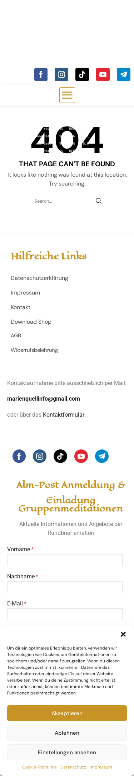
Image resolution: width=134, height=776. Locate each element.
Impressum (101, 767)
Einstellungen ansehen (67, 752)
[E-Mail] (65, 614)
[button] (123, 634)
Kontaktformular (63, 414)
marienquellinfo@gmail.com (43, 398)
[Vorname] (65, 560)
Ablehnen (67, 732)
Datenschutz (73, 767)
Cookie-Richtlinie (39, 767)
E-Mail (15, 603)
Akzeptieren (67, 713)
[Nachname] (65, 587)
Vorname (18, 549)
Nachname (21, 576)
